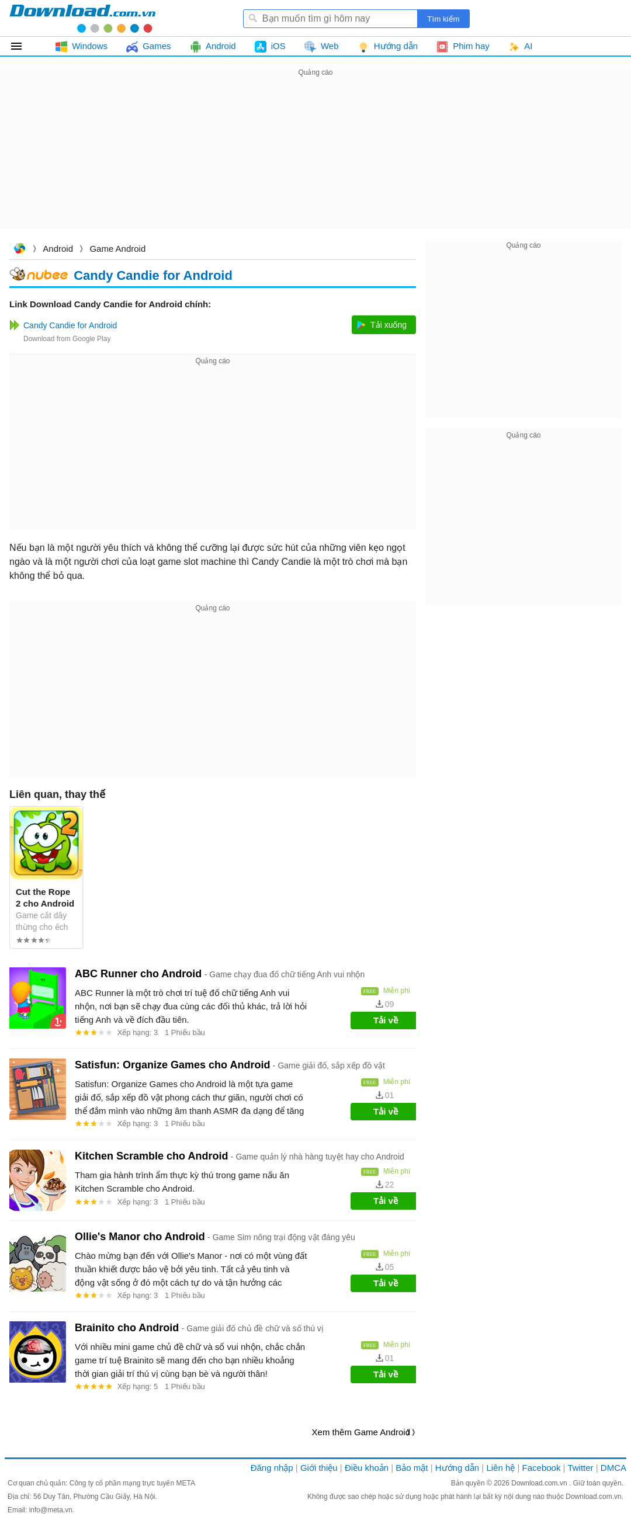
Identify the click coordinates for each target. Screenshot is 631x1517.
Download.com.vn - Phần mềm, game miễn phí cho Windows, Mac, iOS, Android (82, 18)
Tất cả (23, 46)
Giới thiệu (319, 1468)
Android (58, 249)
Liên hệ (500, 1468)
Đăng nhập (272, 1468)
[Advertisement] (315, 161)
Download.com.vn (19, 249)
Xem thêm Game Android (361, 1432)
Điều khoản (367, 1468)
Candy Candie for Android (153, 275)
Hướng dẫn (457, 1468)
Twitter (580, 1468)
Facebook (541, 1468)
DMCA (613, 1468)
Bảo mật (412, 1468)
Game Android (117, 249)
